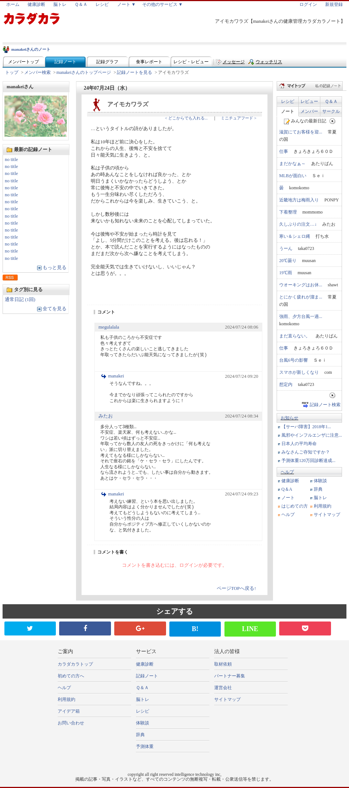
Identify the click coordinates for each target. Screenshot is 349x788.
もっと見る (54, 267)
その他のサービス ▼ (162, 4)
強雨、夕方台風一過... (300, 316)
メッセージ (234, 61)
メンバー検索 (37, 72)
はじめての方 (294, 506)
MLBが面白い (292, 175)
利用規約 (322, 506)
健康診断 (36, 4)
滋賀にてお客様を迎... (300, 132)
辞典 (318, 489)
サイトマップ (327, 514)
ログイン (308, 4)
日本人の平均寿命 (299, 443)
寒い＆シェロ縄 (294, 236)
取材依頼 (223, 664)
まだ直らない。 (294, 336)
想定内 (285, 384)
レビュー (309, 101)
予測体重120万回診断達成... (308, 460)
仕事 (283, 151)
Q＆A (286, 489)
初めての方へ (71, 675)
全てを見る (54, 308)
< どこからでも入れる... (186, 118)
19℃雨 (285, 272)
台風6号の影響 (293, 360)
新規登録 (334, 4)
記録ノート (65, 61)
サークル (331, 111)
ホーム (12, 4)
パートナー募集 (229, 675)
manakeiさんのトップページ (84, 72)
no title (11, 159)
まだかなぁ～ (292, 163)
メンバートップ (23, 61)
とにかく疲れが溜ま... (300, 297)
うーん (285, 248)
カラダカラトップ (75, 664)
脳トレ (59, 4)
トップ (11, 72)
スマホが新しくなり (299, 372)
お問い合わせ (71, 723)
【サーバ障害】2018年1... (306, 426)
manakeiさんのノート (30, 49)
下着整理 (288, 212)
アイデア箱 (69, 711)
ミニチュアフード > (238, 118)
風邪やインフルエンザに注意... (311, 435)
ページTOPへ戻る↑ (236, 588)
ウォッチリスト (269, 63)
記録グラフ (107, 61)
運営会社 (223, 687)
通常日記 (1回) (20, 299)
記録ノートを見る (134, 72)
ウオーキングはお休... (300, 284)
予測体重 (145, 746)
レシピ (102, 4)
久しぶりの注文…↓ (298, 224)
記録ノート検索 (325, 404)
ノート (287, 111)
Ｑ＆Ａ (81, 4)
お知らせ (289, 417)
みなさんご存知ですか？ (305, 452)
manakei (116, 376)
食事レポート (149, 61)
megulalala (108, 327)
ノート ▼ (126, 4)
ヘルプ (287, 471)
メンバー (309, 111)
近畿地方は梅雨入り (299, 200)
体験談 (320, 480)
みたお (105, 416)
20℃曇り (287, 260)
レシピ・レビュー (191, 61)
